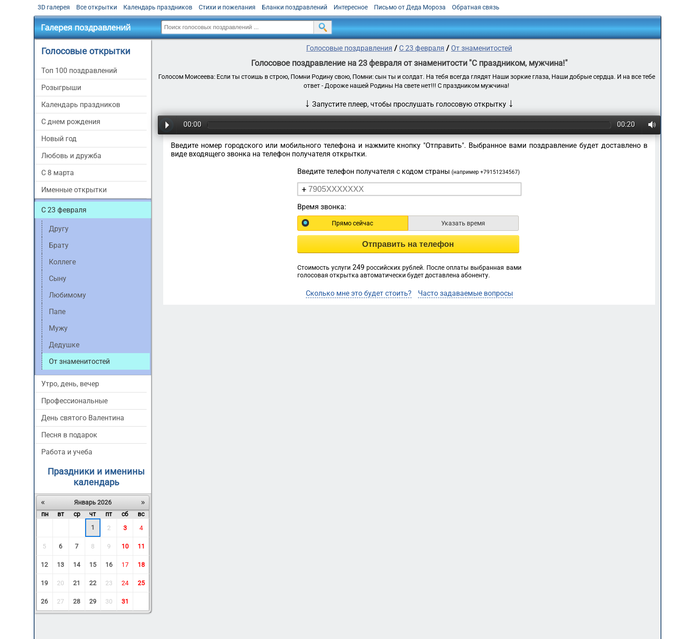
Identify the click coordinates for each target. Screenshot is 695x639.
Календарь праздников (157, 7)
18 (141, 564)
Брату (59, 245)
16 (109, 564)
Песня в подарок (69, 435)
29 (92, 601)
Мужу (58, 328)
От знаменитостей (481, 48)
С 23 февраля (64, 210)
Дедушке (64, 345)
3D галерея (54, 7)
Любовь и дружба (71, 155)
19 (44, 583)
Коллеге (62, 262)
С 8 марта (57, 172)
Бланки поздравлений (294, 7)
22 (92, 583)
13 (60, 564)
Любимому (67, 295)
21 (76, 583)
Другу (59, 229)
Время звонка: (321, 207)
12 (44, 564)
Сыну (57, 278)
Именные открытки (74, 190)
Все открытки (96, 7)
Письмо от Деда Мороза (410, 7)
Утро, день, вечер (70, 384)
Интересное (351, 7)
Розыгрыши (61, 87)
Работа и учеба (66, 452)
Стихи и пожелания (227, 7)
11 (141, 546)
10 (125, 546)
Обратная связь (476, 7)
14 (76, 564)
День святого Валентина (82, 418)
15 (92, 564)
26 (44, 601)
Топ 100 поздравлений (79, 70)
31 (125, 601)
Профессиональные (74, 401)
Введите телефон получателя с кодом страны (408, 171)
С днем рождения (70, 121)
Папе (57, 311)
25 (141, 583)
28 (76, 601)
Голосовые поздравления (349, 48)
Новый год (59, 138)
